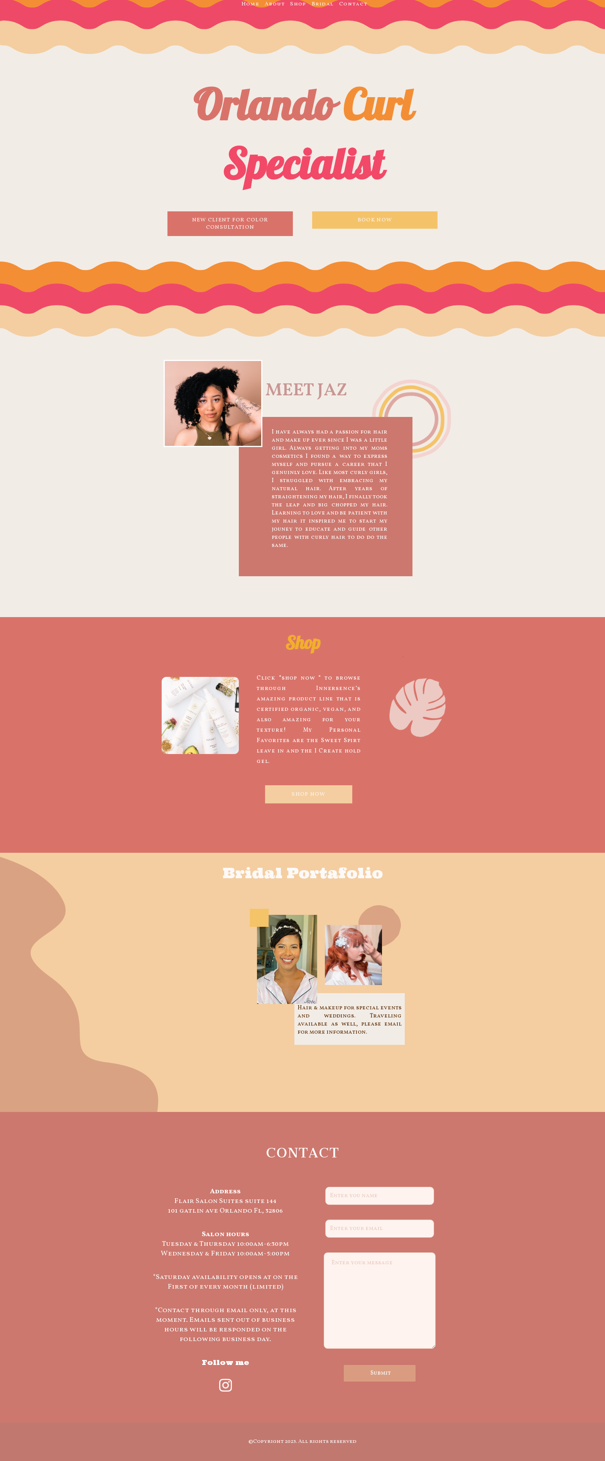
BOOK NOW (375, 220)
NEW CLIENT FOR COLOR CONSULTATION (230, 223)
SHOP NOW (308, 794)
